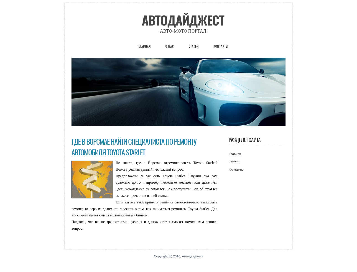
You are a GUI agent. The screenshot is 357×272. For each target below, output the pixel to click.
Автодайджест (183, 20)
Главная (144, 46)
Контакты (220, 46)
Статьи (194, 46)
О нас (170, 46)
